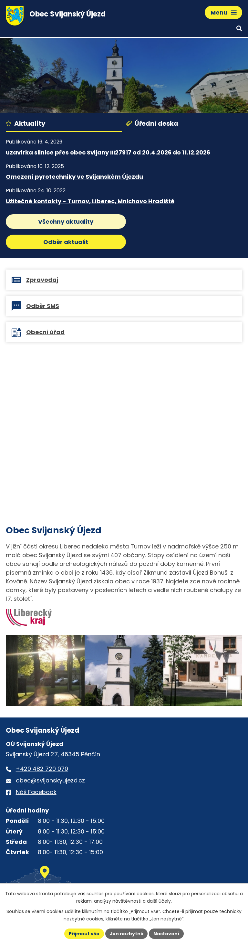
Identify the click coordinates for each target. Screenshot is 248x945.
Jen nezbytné (126, 933)
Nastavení (167, 933)
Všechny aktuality (63, 222)
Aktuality (26, 123)
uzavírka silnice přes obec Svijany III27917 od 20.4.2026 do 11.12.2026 (108, 152)
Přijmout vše (83, 933)
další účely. (159, 901)
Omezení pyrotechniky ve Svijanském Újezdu (74, 177)
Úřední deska (152, 123)
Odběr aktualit (184, 222)
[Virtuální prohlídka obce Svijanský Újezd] (124, 414)
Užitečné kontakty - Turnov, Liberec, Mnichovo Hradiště (90, 201)
